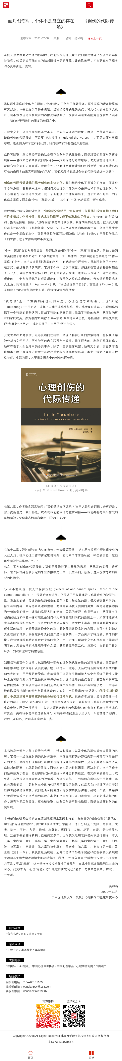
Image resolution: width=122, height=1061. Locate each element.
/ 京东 (23, 933)
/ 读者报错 (39, 950)
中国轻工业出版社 (18, 966)
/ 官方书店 (12, 933)
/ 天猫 (39, 933)
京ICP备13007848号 (61, 1041)
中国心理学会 (65, 966)
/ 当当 (31, 933)
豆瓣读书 (101, 966)
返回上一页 (95, 38)
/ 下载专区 (12, 950)
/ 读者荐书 (25, 950)
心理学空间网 (84, 966)
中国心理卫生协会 (43, 966)
